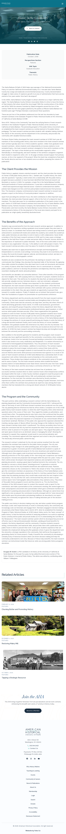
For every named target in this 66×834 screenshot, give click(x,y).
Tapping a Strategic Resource (14, 678)
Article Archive (28, 38)
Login (33, 795)
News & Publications (33, 783)
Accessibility (33, 812)
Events (33, 775)
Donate (33, 804)
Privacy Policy (33, 808)
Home (20, 38)
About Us (33, 787)
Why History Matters (33, 766)
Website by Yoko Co (33, 830)
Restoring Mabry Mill (10, 643)
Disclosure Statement (33, 816)
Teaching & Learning (33, 771)
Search (33, 800)
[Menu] (62, 4)
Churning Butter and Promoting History (17, 609)
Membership (33, 791)
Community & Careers (33, 779)
